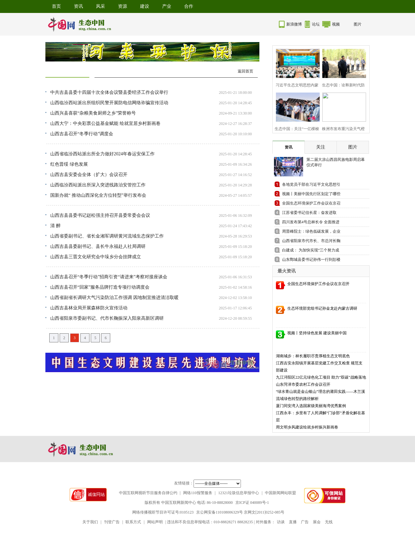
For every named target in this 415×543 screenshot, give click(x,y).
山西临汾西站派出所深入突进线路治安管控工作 (98, 185)
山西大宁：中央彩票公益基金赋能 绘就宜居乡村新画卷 (105, 123)
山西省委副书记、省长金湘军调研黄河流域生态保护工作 (107, 236)
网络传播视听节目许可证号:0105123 (163, 512)
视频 (336, 24)
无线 (329, 522)
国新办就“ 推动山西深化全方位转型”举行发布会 (98, 195)
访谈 (281, 522)
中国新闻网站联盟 (280, 493)
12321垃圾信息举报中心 (238, 493)
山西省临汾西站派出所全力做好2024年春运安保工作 (102, 153)
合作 (188, 6)
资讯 (78, 6)
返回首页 (245, 71)
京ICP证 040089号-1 (252, 502)
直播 (293, 522)
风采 (100, 6)
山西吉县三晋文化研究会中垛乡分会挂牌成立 (95, 256)
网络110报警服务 (197, 493)
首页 (56, 6)
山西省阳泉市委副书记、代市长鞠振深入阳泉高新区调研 (107, 318)
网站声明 (155, 522)
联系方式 (133, 522)
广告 (305, 522)
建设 (144, 6)
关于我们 (90, 522)
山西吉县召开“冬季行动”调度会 (81, 133)
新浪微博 (294, 24)
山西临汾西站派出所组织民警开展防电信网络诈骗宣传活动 (109, 102)
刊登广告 (112, 522)
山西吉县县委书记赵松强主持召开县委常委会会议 (100, 215)
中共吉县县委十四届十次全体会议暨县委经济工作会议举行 (109, 92)
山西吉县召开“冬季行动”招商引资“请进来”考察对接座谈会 (108, 276)
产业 (166, 6)
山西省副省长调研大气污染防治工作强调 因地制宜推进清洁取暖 (114, 297)
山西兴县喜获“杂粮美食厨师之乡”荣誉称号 (93, 113)
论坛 (316, 24)
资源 (122, 6)
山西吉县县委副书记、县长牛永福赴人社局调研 (98, 246)
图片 (358, 24)
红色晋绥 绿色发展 (69, 164)
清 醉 (55, 225)
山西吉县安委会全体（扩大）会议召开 (88, 174)
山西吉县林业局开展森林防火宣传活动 (88, 307)
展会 (317, 522)
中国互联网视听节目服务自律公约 (148, 493)
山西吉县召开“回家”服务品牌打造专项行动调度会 (99, 287)
